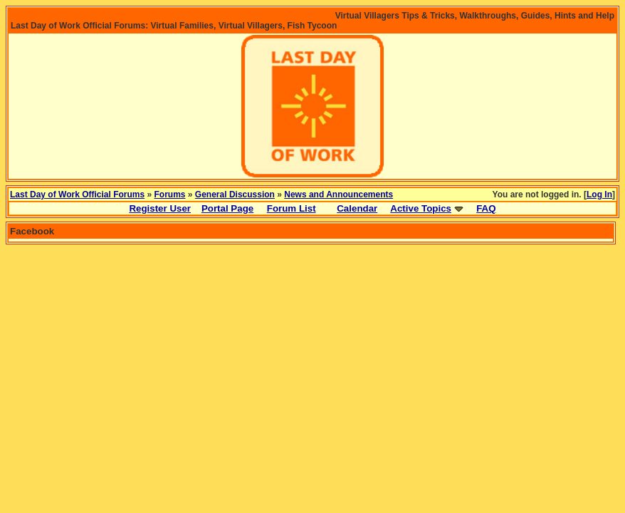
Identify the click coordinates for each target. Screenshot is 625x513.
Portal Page (227, 208)
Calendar (357, 208)
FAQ (485, 208)
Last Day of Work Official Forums (77, 195)
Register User (160, 208)
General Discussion (235, 195)
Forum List (291, 208)
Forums (170, 195)
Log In (599, 195)
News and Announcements (338, 195)
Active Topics (420, 208)
